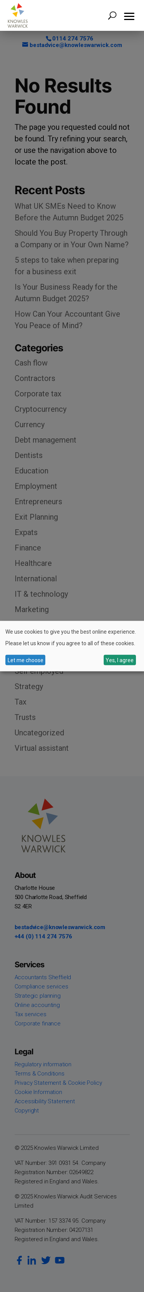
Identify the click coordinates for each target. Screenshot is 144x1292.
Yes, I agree (120, 660)
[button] (129, 15)
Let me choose (25, 660)
